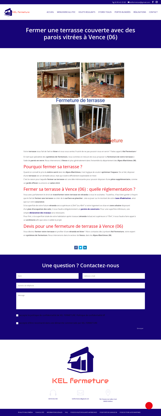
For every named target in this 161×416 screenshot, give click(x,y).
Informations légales (54, 412)
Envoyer (140, 328)
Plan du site (40, 412)
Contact (153, 12)
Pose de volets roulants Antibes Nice (84, 412)
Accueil (50, 12)
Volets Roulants (86, 12)
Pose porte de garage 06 (108, 412)
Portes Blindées (122, 12)
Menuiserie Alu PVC (66, 12)
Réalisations (139, 12)
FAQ (66, 412)
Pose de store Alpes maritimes (130, 412)
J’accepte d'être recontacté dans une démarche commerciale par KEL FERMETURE (56, 323)
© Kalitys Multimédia (25, 412)
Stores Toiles (105, 12)
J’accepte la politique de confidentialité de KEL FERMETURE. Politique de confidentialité (60, 315)
